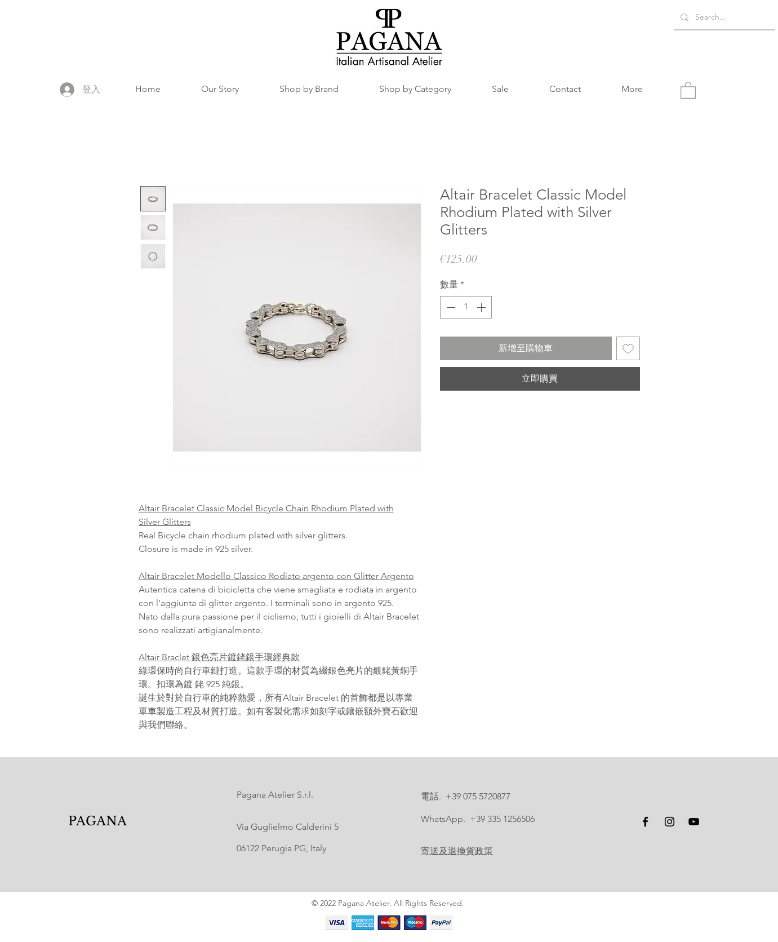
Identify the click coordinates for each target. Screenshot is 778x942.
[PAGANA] (97, 821)
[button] (309, 89)
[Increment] (482, 307)
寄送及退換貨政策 (457, 851)
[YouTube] (693, 821)
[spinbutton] (465, 307)
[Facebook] (645, 821)
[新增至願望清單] (628, 348)
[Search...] (723, 17)
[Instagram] (669, 821)
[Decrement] (449, 307)
